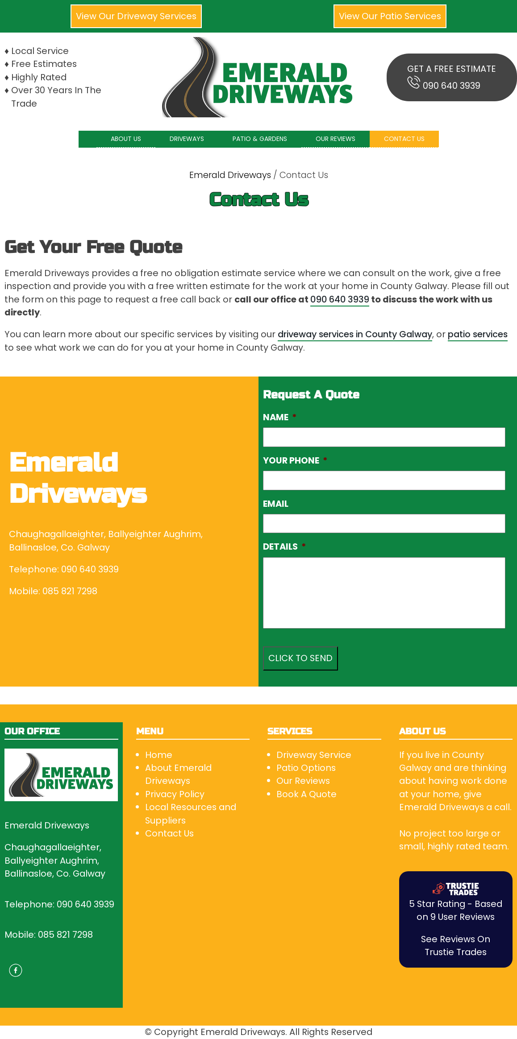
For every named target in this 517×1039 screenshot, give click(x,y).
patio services (478, 334)
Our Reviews (303, 780)
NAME (279, 417)
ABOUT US (126, 138)
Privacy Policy (174, 794)
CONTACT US (404, 138)
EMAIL (275, 503)
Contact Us (169, 833)
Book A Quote (306, 794)
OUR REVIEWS (335, 138)
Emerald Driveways (230, 175)
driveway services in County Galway (355, 334)
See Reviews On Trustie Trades (455, 945)
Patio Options (306, 768)
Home (158, 755)
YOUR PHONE (295, 460)
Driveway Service (313, 755)
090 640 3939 (451, 85)
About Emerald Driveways (178, 774)
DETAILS (284, 546)
